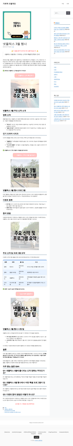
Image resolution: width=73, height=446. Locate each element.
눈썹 (55, 69)
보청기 (56, 74)
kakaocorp (7, 432)
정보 (5, 407)
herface (40, 433)
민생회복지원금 (58, 72)
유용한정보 (57, 79)
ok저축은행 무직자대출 (9, 410)
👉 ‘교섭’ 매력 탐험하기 (25, 294)
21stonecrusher (42, 432)
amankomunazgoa (17, 432)
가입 (63, 3)
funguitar (33, 433)
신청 (68, 3)
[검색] (68, 13)
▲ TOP (36, 437)
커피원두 (56, 86)
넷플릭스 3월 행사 (8, 409)
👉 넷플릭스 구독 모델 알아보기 (24, 155)
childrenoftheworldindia (30, 432)
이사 (55, 81)
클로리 (57, 23)
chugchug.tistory (52, 432)
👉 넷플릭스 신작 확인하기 (25, 75)
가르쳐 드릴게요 (9, 3)
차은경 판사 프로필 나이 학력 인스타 (12, 412)
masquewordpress (64, 432)
